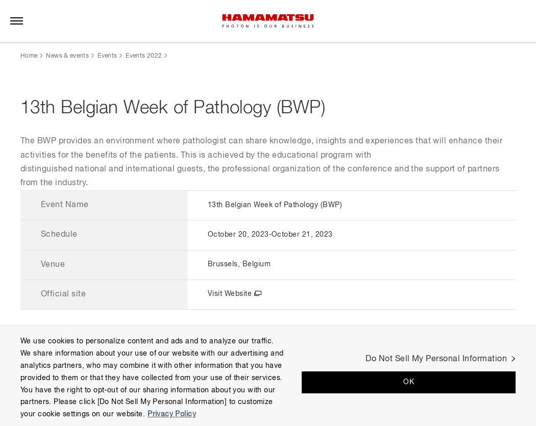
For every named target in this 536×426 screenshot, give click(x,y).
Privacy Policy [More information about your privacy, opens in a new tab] (172, 414)
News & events (67, 56)
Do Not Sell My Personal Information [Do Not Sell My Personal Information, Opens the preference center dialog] (436, 359)
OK (408, 382)
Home (28, 56)
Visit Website (230, 293)
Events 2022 (144, 56)
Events (107, 56)
